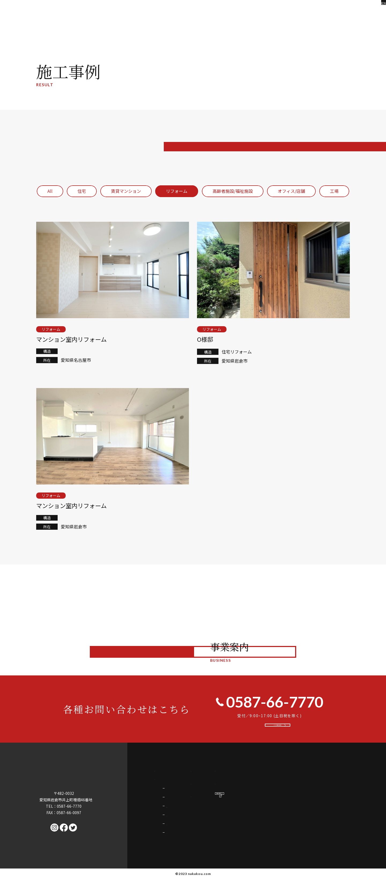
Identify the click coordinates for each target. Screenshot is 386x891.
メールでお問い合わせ (279, 731)
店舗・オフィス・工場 (185, 838)
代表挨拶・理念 (285, 796)
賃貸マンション (126, 191)
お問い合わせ (337, 781)
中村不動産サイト (349, 814)
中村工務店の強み (172, 781)
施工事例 (278, 781)
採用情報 (332, 796)
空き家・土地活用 (182, 848)
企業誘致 (174, 859)
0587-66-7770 (269, 702)
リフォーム (176, 191)
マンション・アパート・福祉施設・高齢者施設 (206, 827)
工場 (334, 191)
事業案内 (163, 796)
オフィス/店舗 (291, 191)
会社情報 (278, 810)
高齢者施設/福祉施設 (233, 191)
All (50, 191)
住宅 (81, 191)
